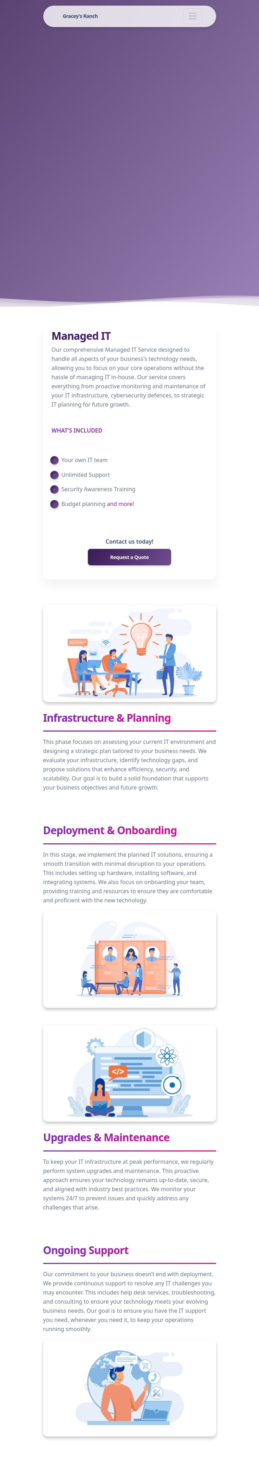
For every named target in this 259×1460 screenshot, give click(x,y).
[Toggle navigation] (192, 16)
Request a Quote (129, 557)
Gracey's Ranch (80, 16)
